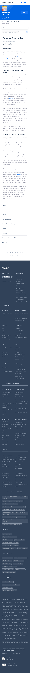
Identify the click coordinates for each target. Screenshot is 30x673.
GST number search (20, 457)
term (18, 57)
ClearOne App (19, 359)
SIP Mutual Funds (6, 433)
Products (11, 2)
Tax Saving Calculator (21, 475)
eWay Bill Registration (21, 337)
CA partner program (7, 347)
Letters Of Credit (19, 444)
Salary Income (19, 399)
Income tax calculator (7, 455)
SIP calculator (5, 464)
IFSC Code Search (20, 459)
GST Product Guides (21, 297)
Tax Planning (5, 316)
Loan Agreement (19, 431)
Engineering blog (20, 288)
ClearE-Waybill (19, 330)
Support (4, 285)
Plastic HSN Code (19, 373)
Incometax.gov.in (19, 405)
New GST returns (6, 335)
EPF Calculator (19, 482)
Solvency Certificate (20, 435)
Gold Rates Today (6, 480)
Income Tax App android (21, 313)
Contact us (19, 279)
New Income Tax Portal (21, 403)
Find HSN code (19, 473)
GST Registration (6, 392)
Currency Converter (7, 482)
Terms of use (16, 653)
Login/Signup (23, 2)
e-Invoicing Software (20, 333)
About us (18, 276)
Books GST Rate (19, 378)
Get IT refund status (20, 477)
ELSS (3, 430)
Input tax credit (6, 339)
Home (3, 21)
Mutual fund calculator (8, 459)
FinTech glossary (20, 292)
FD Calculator (5, 477)
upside (19, 174)
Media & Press (20, 283)
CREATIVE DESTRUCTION (7, 23)
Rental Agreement (20, 442)
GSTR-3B (4, 414)
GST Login (4, 330)
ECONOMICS (16, 21)
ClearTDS (17, 335)
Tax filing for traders (7, 371)
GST (3, 328)
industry (14, 141)
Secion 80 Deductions (21, 318)
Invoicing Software (20, 354)
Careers (18, 281)
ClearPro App (5, 356)
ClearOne (17, 350)
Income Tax (18, 316)
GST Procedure (6, 396)
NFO (3, 439)
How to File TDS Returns (21, 401)
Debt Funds (5, 437)
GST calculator (6, 466)
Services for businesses (21, 356)
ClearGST (17, 328)
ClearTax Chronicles (21, 295)
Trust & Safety (20, 299)
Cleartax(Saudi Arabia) (22, 301)
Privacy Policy (5, 653)
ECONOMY (9, 21)
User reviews (19, 286)
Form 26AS (18, 394)
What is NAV (5, 444)
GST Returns (5, 394)
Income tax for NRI (20, 320)
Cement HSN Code (20, 369)
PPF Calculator (19, 455)
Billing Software (19, 352)
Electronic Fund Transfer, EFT (10, 32)
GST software (5, 333)
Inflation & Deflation (20, 428)
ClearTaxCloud (5, 354)
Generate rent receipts (21, 462)
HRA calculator (5, 473)
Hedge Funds (5, 435)
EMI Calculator (5, 457)
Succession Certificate (21, 433)
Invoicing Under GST (7, 409)
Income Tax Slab (19, 392)
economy (7, 91)
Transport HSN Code (20, 371)
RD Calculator (5, 475)
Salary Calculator (19, 480)
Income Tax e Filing (7, 313)
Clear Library (19, 290)
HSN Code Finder (19, 367)
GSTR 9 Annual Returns (8, 403)
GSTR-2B (4, 412)
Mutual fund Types (6, 428)
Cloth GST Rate (19, 376)
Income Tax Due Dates (21, 412)
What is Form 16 (19, 396)
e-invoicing (5, 337)
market (11, 98)
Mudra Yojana (18, 426)
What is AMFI (5, 442)
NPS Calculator (19, 468)
